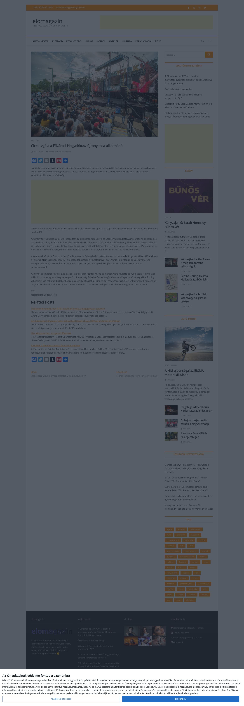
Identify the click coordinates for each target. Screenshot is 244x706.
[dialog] (122, 687)
